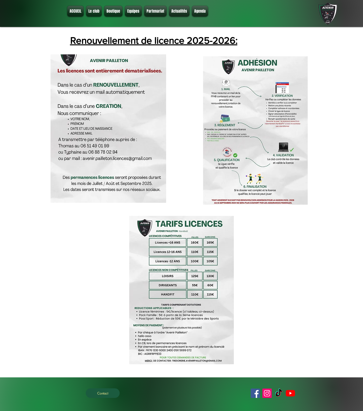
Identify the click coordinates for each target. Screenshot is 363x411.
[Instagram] (267, 393)
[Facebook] (255, 393)
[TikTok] (278, 393)
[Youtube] (290, 393)
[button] (94, 11)
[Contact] (103, 393)
